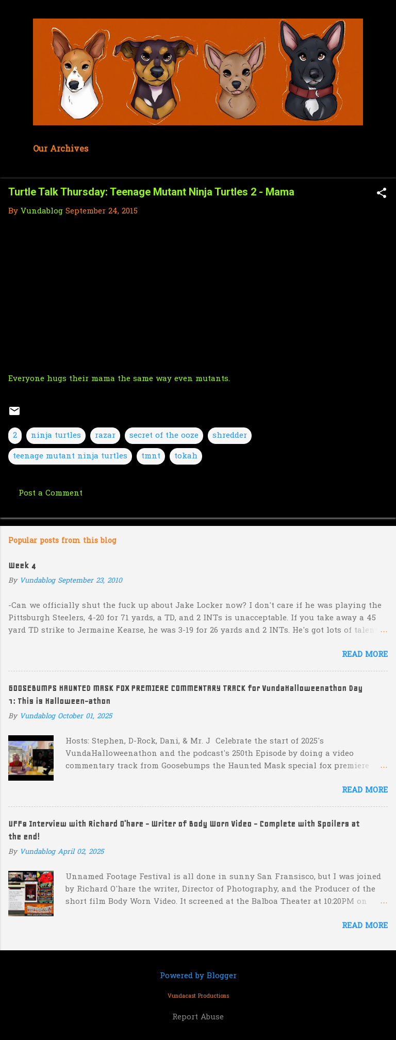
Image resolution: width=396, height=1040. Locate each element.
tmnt (150, 456)
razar (105, 435)
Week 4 (22, 565)
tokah (185, 456)
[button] (381, 194)
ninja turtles (56, 435)
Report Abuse (198, 1017)
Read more (365, 655)
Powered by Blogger (198, 976)
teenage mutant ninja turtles (70, 456)
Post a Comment (50, 493)
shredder (229, 435)
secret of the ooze (164, 435)
